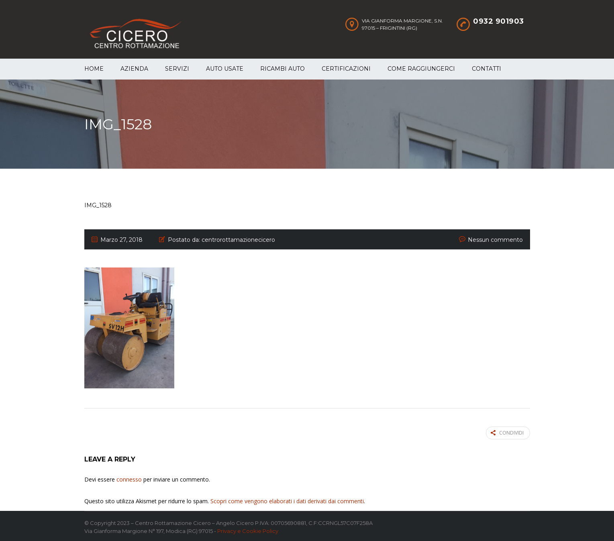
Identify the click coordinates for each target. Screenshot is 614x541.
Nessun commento (495, 239)
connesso (129, 478)
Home (94, 68)
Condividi (507, 432)
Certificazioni (346, 68)
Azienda (134, 68)
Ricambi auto (282, 68)
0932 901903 (498, 21)
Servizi (177, 68)
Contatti (486, 68)
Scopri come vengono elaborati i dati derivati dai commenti (287, 500)
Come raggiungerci (421, 68)
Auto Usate (224, 68)
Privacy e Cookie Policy (247, 530)
